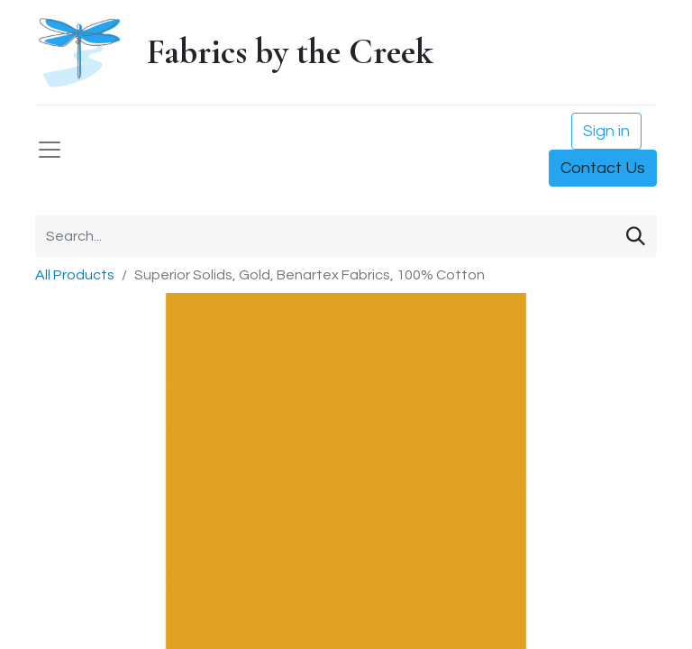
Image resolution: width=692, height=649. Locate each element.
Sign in (606, 131)
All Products (74, 275)
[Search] (636, 236)
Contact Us (602, 168)
